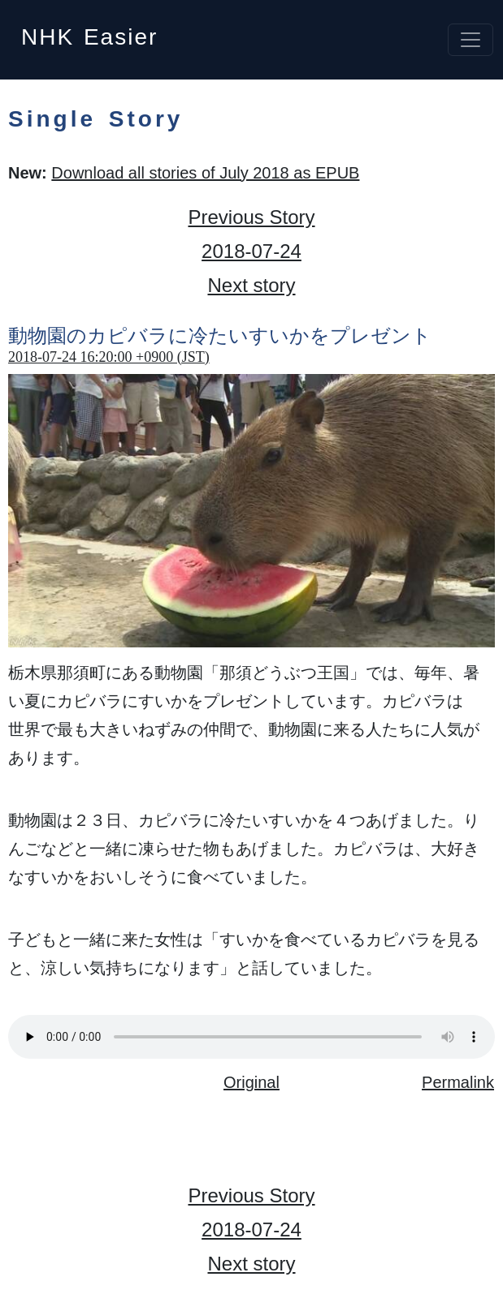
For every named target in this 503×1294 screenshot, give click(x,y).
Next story (251, 285)
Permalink (458, 1082)
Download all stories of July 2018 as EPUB (205, 173)
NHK (89, 32)
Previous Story (251, 217)
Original (251, 1082)
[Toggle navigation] (470, 40)
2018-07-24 (251, 251)
